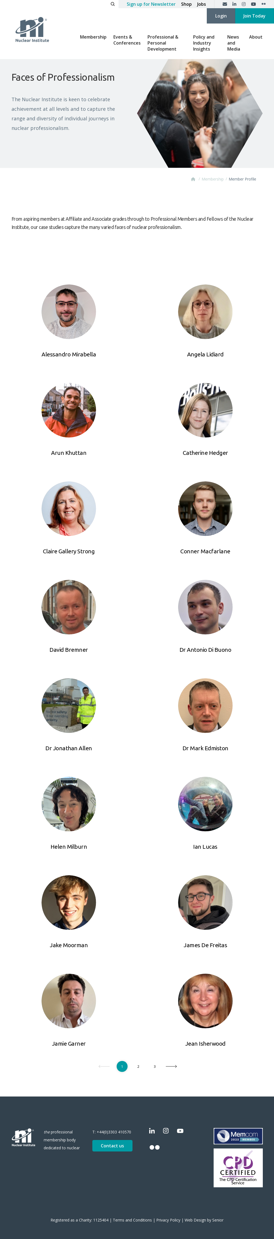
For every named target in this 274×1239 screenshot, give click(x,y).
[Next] (171, 1066)
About (256, 37)
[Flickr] (263, 4)
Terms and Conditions (132, 1220)
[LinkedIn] (234, 4)
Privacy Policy (168, 1220)
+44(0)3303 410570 (114, 1132)
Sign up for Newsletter (151, 4)
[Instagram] (244, 4)
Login (221, 16)
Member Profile (242, 179)
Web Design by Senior (204, 1220)
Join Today (254, 16)
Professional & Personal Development (163, 43)
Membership (93, 37)
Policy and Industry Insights (203, 43)
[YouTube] (253, 4)
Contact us (112, 1146)
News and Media (233, 43)
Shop (186, 4)
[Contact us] (225, 4)
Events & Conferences (127, 40)
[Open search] (112, 4)
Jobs (201, 4)
